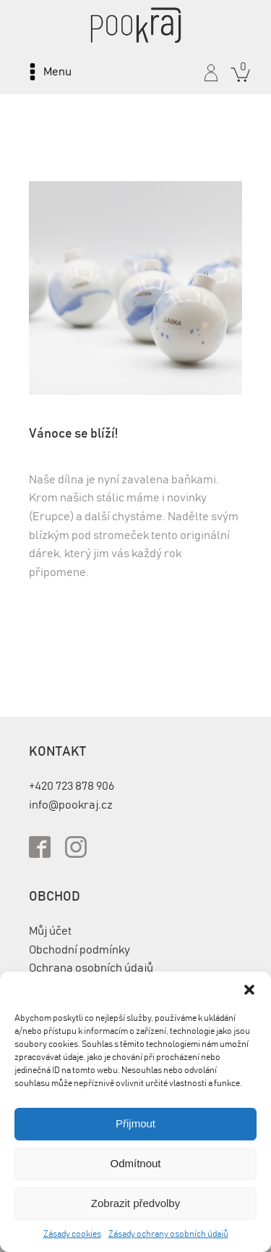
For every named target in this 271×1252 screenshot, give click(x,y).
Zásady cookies (72, 1234)
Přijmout (135, 1123)
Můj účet (50, 931)
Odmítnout (135, 1163)
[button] (249, 989)
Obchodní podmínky (79, 950)
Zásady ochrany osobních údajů (168, 1234)
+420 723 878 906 (71, 786)
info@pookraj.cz (71, 805)
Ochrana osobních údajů (91, 968)
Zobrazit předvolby (135, 1203)
